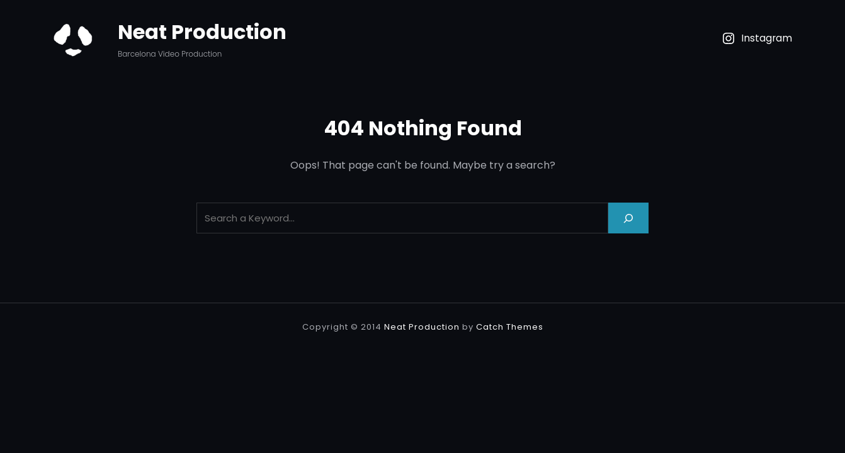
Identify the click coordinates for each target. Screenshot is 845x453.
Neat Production (202, 32)
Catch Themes (509, 327)
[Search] (628, 218)
